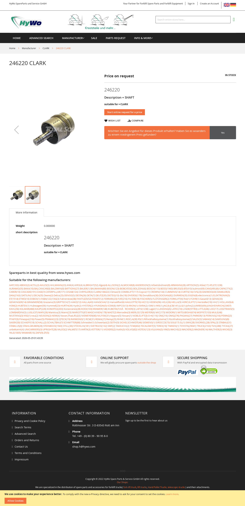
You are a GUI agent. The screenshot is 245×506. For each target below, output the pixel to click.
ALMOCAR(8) (128, 285)
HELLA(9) (176, 302)
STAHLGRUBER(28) (33, 326)
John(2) (190, 305)
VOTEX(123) (144, 329)
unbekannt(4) (16, 329)
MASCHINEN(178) (97, 312)
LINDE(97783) (190, 309)
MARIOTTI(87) (79, 312)
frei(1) (187, 298)
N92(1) (27, 315)
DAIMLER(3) (223, 291)
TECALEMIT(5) (148, 326)
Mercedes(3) (123, 312)
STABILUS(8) (15, 326)
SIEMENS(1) (149, 322)
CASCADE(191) (28, 291)
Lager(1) (153, 309)
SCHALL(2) (40, 322)
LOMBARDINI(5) (18, 312)
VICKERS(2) (110, 329)
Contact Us (21, 446)
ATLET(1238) (215, 285)
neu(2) (34, 315)
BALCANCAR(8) (42, 288)
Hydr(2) (77, 305)
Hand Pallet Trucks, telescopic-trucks (166, 487)
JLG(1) (182, 305)
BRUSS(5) (178, 288)
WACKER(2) (188, 329)
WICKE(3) (227, 329)
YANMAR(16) (28, 332)
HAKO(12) (76, 302)
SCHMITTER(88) (71, 322)
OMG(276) (173, 315)
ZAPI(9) (39, 332)
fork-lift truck (129, 487)
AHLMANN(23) (58, 285)
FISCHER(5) (146, 298)
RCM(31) (90, 319)
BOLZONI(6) (139, 288)
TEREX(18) (161, 326)
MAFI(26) (43, 312)
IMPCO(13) (122, 305)
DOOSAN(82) (166, 295)
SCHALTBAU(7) (55, 322)
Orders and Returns (27, 440)
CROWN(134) (157, 291)
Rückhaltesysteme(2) (180, 319)
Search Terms (23, 427)
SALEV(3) (197, 319)
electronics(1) (205, 295)
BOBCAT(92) (126, 288)
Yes (223, 132)
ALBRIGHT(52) (90, 285)
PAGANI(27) (186, 315)
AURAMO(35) (16, 288)
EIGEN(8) (193, 295)
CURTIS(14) (187, 291)
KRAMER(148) (100, 309)
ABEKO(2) (24, 285)
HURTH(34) (67, 305)
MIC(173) (160, 312)
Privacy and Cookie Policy (30, 421)
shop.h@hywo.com (83, 446)
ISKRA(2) (143, 305)
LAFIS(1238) (142, 309)
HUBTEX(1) (23, 305)
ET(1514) (13, 298)
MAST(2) (111, 312)
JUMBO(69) (200, 305)
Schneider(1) (87, 322)
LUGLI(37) (32, 312)
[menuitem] (72, 38)
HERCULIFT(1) (189, 302)
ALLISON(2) (114, 285)
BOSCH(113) (153, 288)
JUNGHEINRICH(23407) (219, 305)
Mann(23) (66, 312)
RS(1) (140, 319)
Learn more (172, 494)
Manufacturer (29, 48)
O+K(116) (153, 315)
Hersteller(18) (204, 302)
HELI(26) (166, 302)
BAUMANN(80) (98, 288)
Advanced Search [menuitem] (41, 38)
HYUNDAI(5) (100, 305)
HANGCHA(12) (101, 302)
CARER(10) (14, 291)
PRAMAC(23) (51, 319)
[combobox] (193, 19)
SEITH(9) (114, 322)
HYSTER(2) (87, 305)
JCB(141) (174, 305)
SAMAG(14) (208, 319)
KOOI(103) (86, 309)
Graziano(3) (49, 302)
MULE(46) (217, 312)
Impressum (22, 459)
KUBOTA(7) (114, 309)
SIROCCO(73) (163, 322)
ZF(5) (46, 332)
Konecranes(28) (72, 309)
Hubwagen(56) (38, 305)
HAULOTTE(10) (133, 302)
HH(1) (216, 302)
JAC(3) (166, 305)
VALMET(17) (74, 329)
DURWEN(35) (180, 295)
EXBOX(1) (35, 298)
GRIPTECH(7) (63, 302)
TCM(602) (135, 326)
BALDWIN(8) (57, 288)
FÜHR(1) (194, 298)
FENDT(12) (97, 298)
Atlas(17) (204, 285)
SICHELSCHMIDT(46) (131, 322)
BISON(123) (113, 288)
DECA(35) (38, 295)
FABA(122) (46, 298)
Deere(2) (48, 295)
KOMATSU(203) (55, 309)
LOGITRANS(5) (226, 309)
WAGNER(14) (201, 329)
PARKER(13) (199, 315)
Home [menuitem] (17, 38)
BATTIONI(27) (72, 288)
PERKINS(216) (213, 315)
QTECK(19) (64, 319)
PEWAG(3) (226, 315)
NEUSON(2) (45, 315)
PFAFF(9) (14, 319)
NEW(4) (56, 315)
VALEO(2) (62, 329)
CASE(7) (41, 291)
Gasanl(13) (205, 298)
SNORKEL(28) (202, 322)
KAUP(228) (40, 309)
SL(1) (182, 322)
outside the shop (146, 362)
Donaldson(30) (150, 295)
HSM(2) (13, 305)
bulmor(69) (198, 288)
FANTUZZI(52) (84, 298)
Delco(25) (59, 295)
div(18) (123, 295)
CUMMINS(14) (172, 291)
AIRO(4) (78, 285)
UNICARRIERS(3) (33, 329)
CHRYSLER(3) (86, 291)
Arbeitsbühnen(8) (160, 285)
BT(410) (188, 288)
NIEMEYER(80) (89, 315)
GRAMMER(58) (35, 302)
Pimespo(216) (26, 319)
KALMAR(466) (27, 309)
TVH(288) (216, 326)
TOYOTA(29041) (188, 326)
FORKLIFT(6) (176, 298)
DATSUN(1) (27, 295)
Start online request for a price (124, 112)
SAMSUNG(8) (222, 319)
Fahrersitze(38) (68, 298)
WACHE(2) (175, 329)
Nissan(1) (127, 315)
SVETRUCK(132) (98, 326)
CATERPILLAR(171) (55, 291)
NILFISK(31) (103, 315)
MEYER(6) (150, 312)
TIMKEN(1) (173, 326)
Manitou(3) (54, 312)
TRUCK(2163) (204, 326)
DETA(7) (91, 295)
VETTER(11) (97, 329)
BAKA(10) (29, 288)
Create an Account (209, 3)
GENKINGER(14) (17, 302)
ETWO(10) (24, 298)
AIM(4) (70, 285)
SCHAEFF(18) (28, 322)
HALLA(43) (87, 302)
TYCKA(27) (227, 326)
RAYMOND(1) (78, 319)
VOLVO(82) (131, 329)
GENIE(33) (217, 298)
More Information (26, 212)
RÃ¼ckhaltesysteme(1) (156, 319)
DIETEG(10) (113, 295)
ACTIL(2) (34, 285)
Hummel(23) (53, 305)
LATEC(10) (177, 309)
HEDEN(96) (155, 302)
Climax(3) (115, 291)
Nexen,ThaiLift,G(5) (70, 315)
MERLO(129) (137, 312)
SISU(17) (174, 322)
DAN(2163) (15, 295)
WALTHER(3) (215, 329)
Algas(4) (103, 285)
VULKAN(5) (157, 329)
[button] (16, 129)
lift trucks (142, 487)
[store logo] (77, 21)
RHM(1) (121, 319)
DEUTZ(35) (101, 295)
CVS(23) (197, 291)
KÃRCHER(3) (127, 309)
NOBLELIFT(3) (139, 315)
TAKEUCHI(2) (122, 326)
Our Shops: (122, 482)
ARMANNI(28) (178, 285)
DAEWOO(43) (209, 291)
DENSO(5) (69, 295)
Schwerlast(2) (102, 322)
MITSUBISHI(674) (187, 312)
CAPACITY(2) (226, 288)
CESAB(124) (72, 291)
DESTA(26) (80, 295)
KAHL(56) (14, 309)
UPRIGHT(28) (50, 329)
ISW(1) (151, 305)
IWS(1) (159, 305)
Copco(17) (144, 291)
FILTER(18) (133, 298)
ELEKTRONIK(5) (221, 295)
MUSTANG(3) (16, 315)
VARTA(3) (86, 329)
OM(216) (163, 315)
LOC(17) (214, 309)
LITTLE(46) (203, 309)
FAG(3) (55, 298)
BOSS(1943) (166, 288)
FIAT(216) (123, 298)
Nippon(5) (115, 315)
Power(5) (39, 319)
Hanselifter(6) (117, 302)
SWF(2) (111, 326)
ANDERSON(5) (143, 285)
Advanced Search (25, 433)
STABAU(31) (225, 322)
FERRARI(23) (110, 298)
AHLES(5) (45, 285)
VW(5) (166, 329)
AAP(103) (14, 285)
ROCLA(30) (131, 319)
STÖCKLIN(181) (81, 326)
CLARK (46, 48)
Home (12, 48)
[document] (123, 498)
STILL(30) (68, 326)
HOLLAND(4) (226, 302)
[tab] (26, 212)
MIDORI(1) (171, 312)
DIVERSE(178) (135, 295)
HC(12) (145, 302)
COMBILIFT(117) (129, 291)
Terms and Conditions (28, 453)
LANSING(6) (164, 309)
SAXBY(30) (14, 322)
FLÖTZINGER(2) (161, 298)
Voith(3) (120, 329)
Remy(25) (111, 319)
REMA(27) (100, 319)
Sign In (191, 3)
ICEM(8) (111, 305)
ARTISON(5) (192, 285)
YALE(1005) (15, 332)
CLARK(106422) (101, 291)
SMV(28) (190, 322)
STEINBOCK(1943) (52, 326)
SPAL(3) (214, 322)
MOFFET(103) (204, 312)
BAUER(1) (85, 288)
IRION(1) (133, 305)
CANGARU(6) (212, 288)
